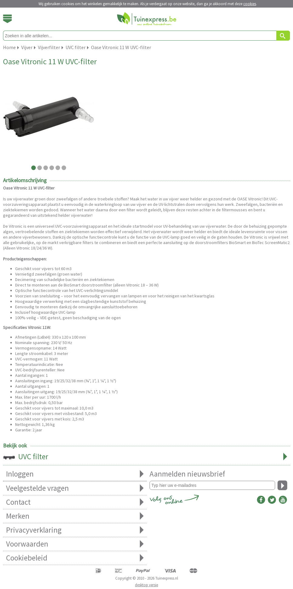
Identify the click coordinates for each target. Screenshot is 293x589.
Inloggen (75, 474)
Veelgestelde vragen (75, 488)
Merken (75, 516)
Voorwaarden (75, 544)
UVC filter (146, 457)
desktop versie (146, 584)
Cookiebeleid (75, 558)
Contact (75, 502)
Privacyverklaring (75, 530)
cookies (249, 3)
